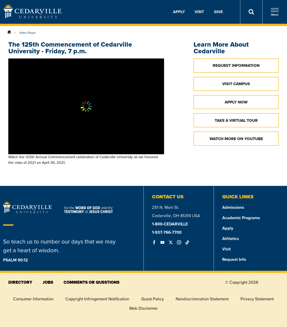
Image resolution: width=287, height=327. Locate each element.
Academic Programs (241, 218)
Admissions (233, 207)
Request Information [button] (236, 65)
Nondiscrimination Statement (202, 299)
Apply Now (236, 102)
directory (20, 282)
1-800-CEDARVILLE (170, 224)
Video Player (27, 32)
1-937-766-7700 (167, 232)
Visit (199, 12)
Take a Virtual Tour (236, 120)
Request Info (234, 259)
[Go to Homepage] (32, 17)
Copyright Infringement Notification (97, 299)
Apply (179, 12)
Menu (275, 12)
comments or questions (91, 282)
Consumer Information (33, 299)
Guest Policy (152, 299)
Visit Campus (236, 84)
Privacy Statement (257, 299)
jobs (48, 282)
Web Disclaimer (143, 308)
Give (218, 12)
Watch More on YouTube (236, 139)
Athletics (230, 238)
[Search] (251, 12)
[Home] (9, 32)
